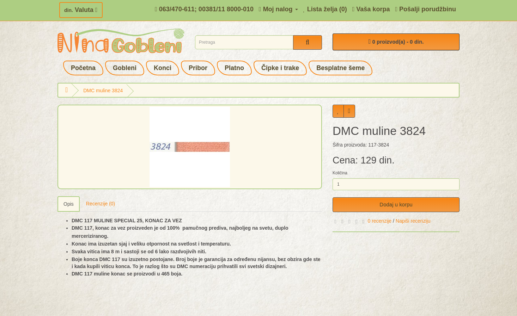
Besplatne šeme (340, 68)
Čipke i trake (280, 68)
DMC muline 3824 (103, 90)
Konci (162, 68)
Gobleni (124, 68)
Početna (83, 68)
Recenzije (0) (100, 203)
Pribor (198, 68)
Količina (340, 173)
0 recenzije (379, 221)
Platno (234, 68)
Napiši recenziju (413, 221)
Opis (68, 204)
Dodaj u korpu (395, 204)
